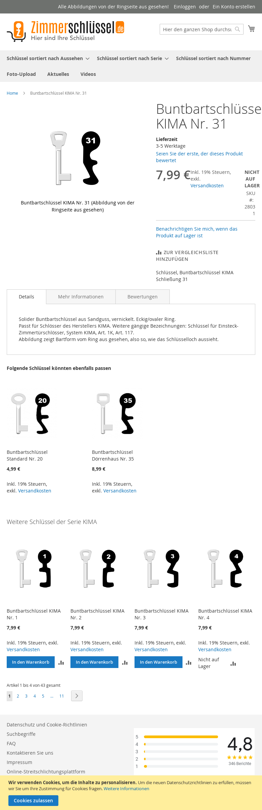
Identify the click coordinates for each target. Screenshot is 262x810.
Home (12, 93)
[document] (131, 792)
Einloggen (185, 6)
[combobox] (202, 29)
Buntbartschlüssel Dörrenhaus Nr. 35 (113, 455)
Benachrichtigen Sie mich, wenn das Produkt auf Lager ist (197, 232)
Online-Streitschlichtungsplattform (46, 771)
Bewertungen (142, 296)
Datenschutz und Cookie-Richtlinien (47, 724)
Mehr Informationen (81, 296)
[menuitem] (46, 58)
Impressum (19, 762)
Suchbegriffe (21, 734)
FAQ (11, 743)
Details (26, 296)
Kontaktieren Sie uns (30, 753)
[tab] (26, 296)
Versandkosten (207, 185)
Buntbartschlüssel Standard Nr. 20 (27, 455)
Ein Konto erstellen (234, 6)
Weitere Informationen (126, 788)
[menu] (131, 66)
